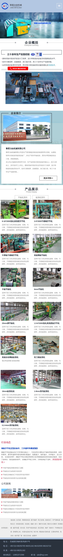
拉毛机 (18, 520)
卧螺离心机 (17, 532)
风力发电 (41, 520)
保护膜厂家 (18, 536)
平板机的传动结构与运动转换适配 (14, 478)
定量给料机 (55, 532)
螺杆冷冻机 (43, 524)
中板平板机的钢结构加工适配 (13, 468)
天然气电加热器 (31, 528)
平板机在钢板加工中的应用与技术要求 (16, 475)
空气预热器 (56, 520)
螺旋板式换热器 (44, 532)
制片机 (36, 532)
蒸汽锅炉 (34, 520)
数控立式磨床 (52, 524)
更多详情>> (48, 178)
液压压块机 (27, 536)
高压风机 (41, 528)
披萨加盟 (16, 528)
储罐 (32, 524)
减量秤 (34, 536)
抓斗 (36, 524)
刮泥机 (27, 524)
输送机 (13, 520)
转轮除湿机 (20, 524)
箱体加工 (48, 520)
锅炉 (46, 528)
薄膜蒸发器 (26, 520)
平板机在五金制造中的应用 (12, 471)
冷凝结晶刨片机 (27, 532)
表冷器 (22, 528)
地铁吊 (51, 528)
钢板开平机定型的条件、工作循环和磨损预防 (19, 448)
